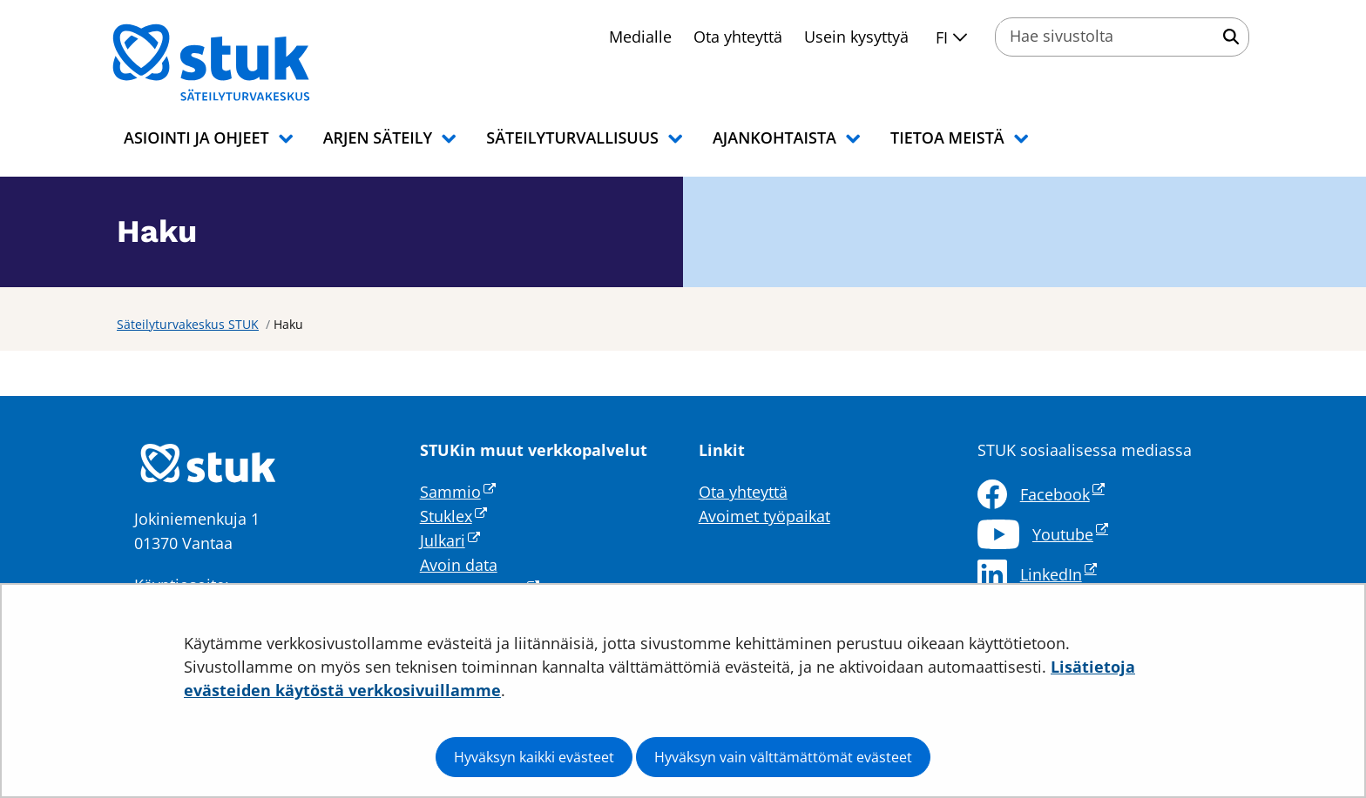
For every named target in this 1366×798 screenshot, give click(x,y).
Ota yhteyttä (737, 36)
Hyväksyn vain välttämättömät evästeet (783, 757)
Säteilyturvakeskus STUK (188, 324)
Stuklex (453, 516)
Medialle (640, 36)
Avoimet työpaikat (764, 516)
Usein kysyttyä (856, 36)
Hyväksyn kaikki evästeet (534, 757)
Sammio (458, 491)
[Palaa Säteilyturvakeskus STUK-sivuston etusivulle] (256, 62)
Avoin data (458, 564)
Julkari (450, 540)
